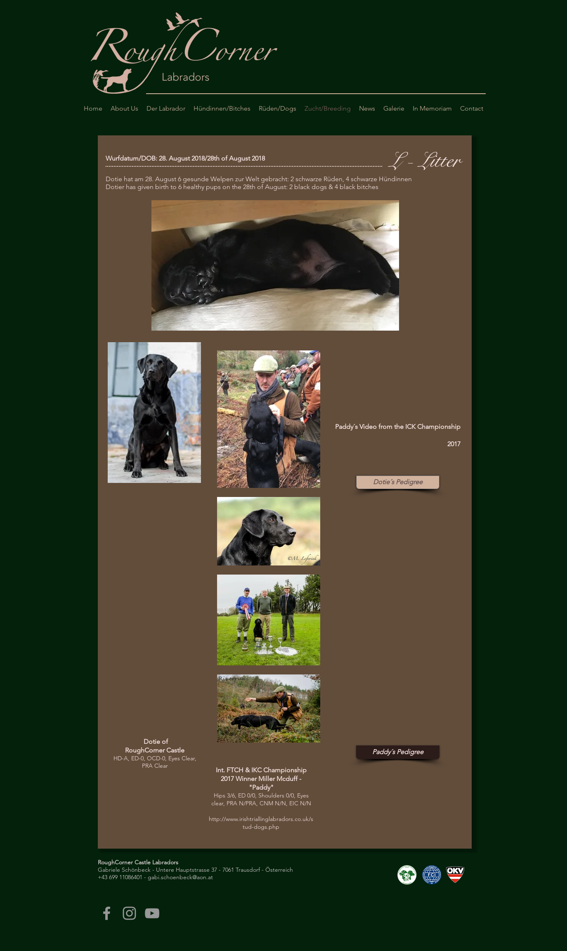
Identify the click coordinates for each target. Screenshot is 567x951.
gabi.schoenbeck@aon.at (180, 877)
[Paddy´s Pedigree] (397, 752)
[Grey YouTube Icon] (152, 913)
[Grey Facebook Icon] (107, 913)
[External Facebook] (394, 381)
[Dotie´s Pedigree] (397, 482)
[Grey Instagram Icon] (129, 913)
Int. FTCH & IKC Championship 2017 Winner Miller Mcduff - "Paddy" (261, 778)
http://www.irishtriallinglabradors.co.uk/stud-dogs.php (261, 822)
